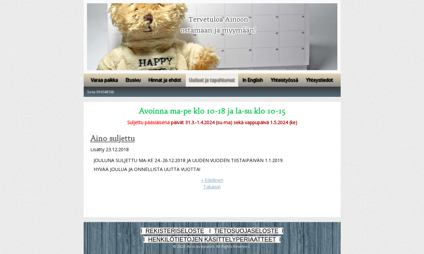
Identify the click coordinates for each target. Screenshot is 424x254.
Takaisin (212, 186)
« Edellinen (212, 180)
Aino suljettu (112, 138)
